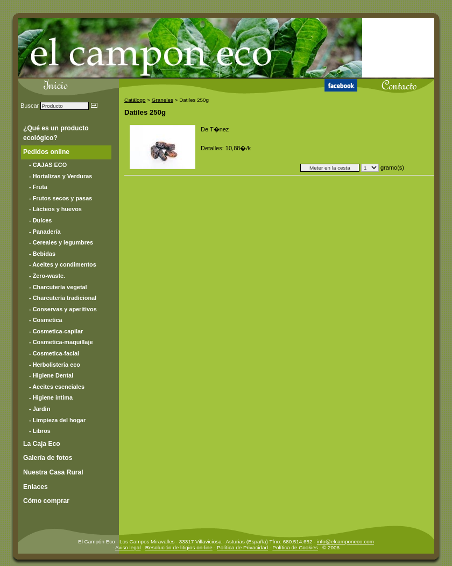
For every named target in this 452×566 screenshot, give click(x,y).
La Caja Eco (41, 444)
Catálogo (135, 100)
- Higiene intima (51, 397)
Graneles (162, 100)
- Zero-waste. (47, 275)
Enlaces (35, 487)
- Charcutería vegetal (58, 287)
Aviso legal (128, 547)
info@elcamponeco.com (345, 541)
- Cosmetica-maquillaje (61, 342)
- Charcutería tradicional (62, 298)
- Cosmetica (45, 320)
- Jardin (39, 409)
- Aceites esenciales (56, 386)
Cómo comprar (46, 501)
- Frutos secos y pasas (60, 198)
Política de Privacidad (242, 547)
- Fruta (38, 187)
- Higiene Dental (51, 375)
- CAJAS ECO (48, 165)
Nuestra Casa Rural (53, 472)
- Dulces (40, 220)
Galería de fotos (47, 458)
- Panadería (45, 231)
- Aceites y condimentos (62, 264)
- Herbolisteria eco (54, 364)
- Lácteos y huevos (55, 209)
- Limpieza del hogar (57, 420)
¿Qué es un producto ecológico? (56, 133)
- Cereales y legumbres (61, 242)
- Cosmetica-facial (54, 353)
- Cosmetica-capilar (56, 331)
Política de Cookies (295, 547)
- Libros (40, 431)
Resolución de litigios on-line (179, 547)
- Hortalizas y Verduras (60, 176)
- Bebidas (42, 253)
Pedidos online (46, 152)
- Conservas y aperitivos (63, 309)
